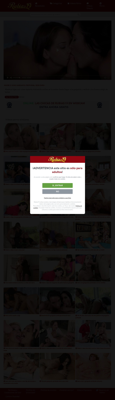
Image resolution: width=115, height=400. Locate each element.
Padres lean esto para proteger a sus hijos (57, 198)
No (57, 191)
